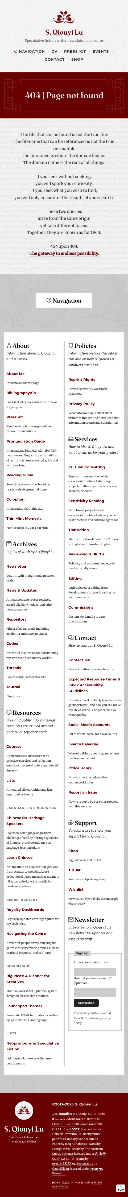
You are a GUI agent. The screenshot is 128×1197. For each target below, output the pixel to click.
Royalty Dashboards (25, 909)
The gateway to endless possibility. (64, 253)
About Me (15, 373)
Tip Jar (74, 870)
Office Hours (80, 768)
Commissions (80, 607)
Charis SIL (64, 1123)
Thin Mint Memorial (24, 518)
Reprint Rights (81, 379)
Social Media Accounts (89, 724)
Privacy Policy (81, 403)
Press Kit (75, 51)
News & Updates (21, 590)
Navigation (29, 51)
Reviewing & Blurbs (86, 554)
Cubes (69, 1139)
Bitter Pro (93, 1119)
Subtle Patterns (62, 1153)
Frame (80, 1158)
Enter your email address (91, 962)
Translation (78, 529)
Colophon (15, 499)
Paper (56, 1143)
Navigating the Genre (26, 933)
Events (101, 51)
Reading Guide (19, 475)
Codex (12, 643)
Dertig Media (61, 1148)
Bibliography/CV (21, 392)
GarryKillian (60, 1168)
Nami (93, 1143)
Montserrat (76, 1119)
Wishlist (76, 889)
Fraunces (59, 1119)
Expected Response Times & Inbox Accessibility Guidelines (94, 685)
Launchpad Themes (24, 1006)
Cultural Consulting (86, 467)
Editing (75, 578)
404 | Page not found (64, 95)
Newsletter (16, 566)
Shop (77, 59)
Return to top (64, 320)
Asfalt (76, 1148)
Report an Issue (82, 792)
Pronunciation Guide (25, 441)
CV (54, 51)
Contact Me (79, 660)
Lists (10, 780)
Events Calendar (83, 744)
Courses (13, 746)
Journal (13, 686)
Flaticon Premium (64, 1134)
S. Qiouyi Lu (64, 32)
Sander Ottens (88, 1139)
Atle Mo (89, 1148)
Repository (16, 619)
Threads (13, 667)
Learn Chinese (19, 857)
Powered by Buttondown (90, 1014)
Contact (55, 59)
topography (85, 1163)
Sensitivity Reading (86, 500)
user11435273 (61, 1163)
